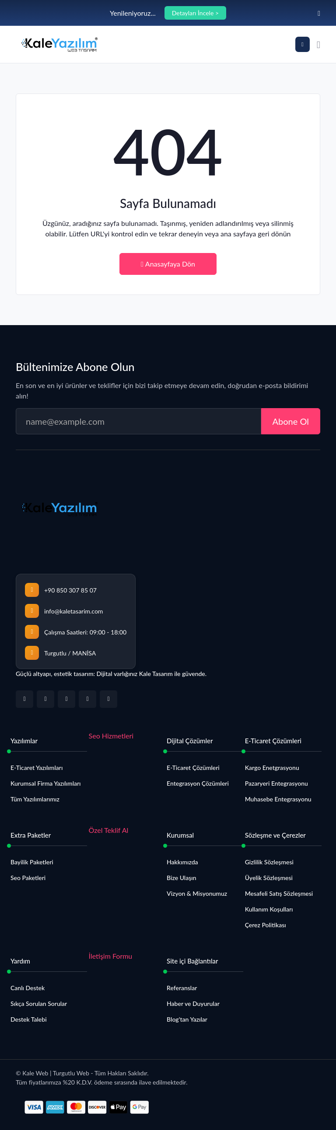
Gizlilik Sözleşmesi (269, 862)
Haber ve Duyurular (193, 1003)
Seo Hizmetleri (111, 735)
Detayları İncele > (195, 13)
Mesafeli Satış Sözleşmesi (279, 893)
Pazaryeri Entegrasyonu (276, 783)
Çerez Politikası (265, 925)
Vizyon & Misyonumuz (197, 893)
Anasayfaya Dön (168, 264)
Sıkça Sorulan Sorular (38, 1003)
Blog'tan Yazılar (187, 1019)
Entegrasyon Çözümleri (198, 783)
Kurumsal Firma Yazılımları (45, 783)
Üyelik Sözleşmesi (269, 877)
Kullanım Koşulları (269, 909)
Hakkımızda (182, 862)
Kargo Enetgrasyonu (272, 767)
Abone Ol (291, 421)
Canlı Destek (27, 987)
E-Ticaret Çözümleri (193, 767)
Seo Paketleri (28, 877)
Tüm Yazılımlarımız (35, 799)
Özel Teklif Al (109, 830)
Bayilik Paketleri (31, 862)
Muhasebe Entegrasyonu (278, 799)
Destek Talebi (28, 1019)
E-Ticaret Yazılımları (36, 767)
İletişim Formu (111, 956)
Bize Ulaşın (181, 877)
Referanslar (182, 987)
